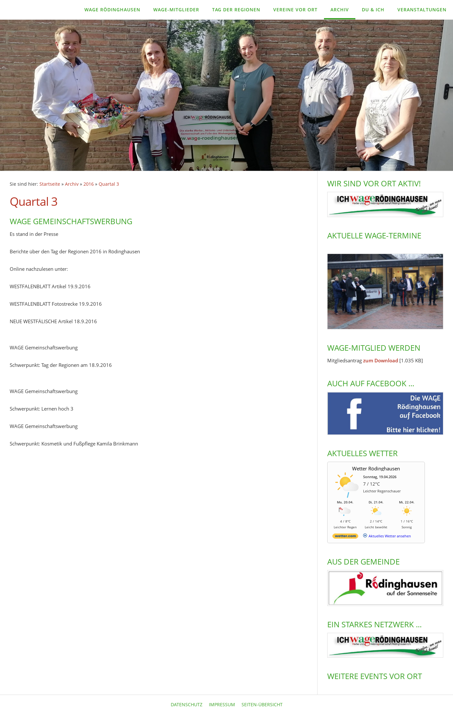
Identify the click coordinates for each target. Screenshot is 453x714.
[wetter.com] (345, 537)
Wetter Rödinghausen (376, 468)
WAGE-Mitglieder (176, 9)
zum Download (380, 360)
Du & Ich (373, 9)
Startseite (49, 184)
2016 (88, 184)
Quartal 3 (109, 184)
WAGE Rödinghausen (112, 9)
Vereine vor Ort (295, 9)
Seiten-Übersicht (262, 704)
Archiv (339, 9)
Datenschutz (186, 704)
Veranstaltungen (422, 9)
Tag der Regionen (236, 9)
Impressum (222, 704)
